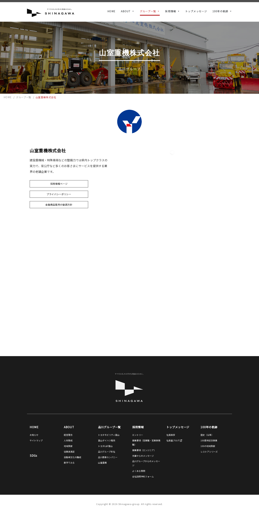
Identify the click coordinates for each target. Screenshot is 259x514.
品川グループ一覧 (109, 427)
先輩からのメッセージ (143, 455)
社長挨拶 (170, 434)
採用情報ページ (59, 183)
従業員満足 (69, 451)
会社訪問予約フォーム (143, 476)
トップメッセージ (196, 11)
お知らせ (34, 434)
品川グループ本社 (106, 451)
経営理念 (68, 434)
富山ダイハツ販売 (106, 440)
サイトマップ (36, 440)
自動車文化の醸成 (72, 457)
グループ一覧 (148, 11)
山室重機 (102, 462)
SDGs (33, 455)
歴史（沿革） (207, 434)
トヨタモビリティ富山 (108, 434)
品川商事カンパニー (107, 457)
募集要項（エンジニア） (144, 450)
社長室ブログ (174, 440)
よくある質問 (138, 470)
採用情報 (170, 11)
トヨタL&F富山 (105, 445)
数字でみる (69, 462)
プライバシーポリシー (59, 194)
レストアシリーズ (209, 451)
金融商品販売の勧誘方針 (58, 204)
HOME (111, 11)
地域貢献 (68, 445)
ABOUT (126, 11)
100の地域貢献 (208, 445)
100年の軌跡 (220, 11)
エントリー (137, 434)
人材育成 (68, 440)
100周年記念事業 (209, 440)
